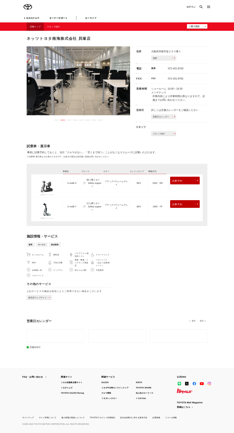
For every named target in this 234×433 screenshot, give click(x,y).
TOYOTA (27, 6)
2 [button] (61, 120)
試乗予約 (185, 180)
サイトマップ (28, 418)
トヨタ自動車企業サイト (71, 382)
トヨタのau (141, 398)
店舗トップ (35, 26)
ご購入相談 (194, 26)
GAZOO (105, 382)
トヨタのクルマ (31, 18)
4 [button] (73, 120)
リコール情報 (171, 418)
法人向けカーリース (144, 393)
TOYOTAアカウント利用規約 (102, 418)
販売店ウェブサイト (40, 297)
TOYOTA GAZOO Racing (72, 393)
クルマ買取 (106, 393)
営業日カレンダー (164, 117)
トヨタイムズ (67, 388)
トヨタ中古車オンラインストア (115, 388)
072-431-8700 (175, 68)
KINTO (139, 382)
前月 (194, 321)
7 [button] (92, 120)
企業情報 (156, 418)
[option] (78, 80)
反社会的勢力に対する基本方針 (133, 418)
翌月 (202, 321)
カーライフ (90, 18)
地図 (164, 58)
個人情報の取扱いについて (73, 418)
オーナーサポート (58, 18)
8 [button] (98, 120)
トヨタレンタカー (109, 398)
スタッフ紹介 (53, 26)
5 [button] (80, 120)
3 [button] (67, 120)
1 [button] (55, 120)
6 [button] (86, 120)
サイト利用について (47, 418)
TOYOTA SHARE (143, 388)
